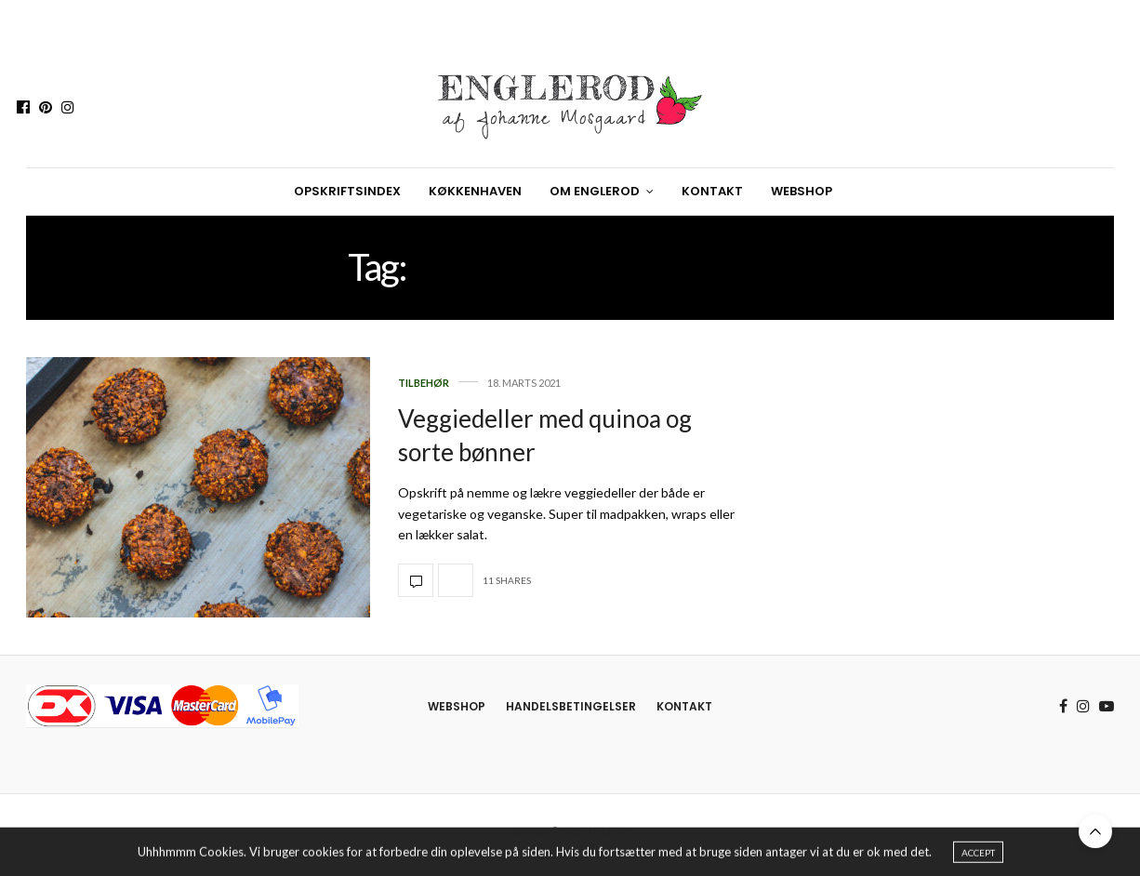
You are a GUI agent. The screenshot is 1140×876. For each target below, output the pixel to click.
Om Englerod (595, 191)
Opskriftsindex (347, 191)
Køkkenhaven (475, 191)
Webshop (801, 191)
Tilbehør (423, 383)
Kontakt (712, 191)
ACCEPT (978, 855)
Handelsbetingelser (571, 706)
